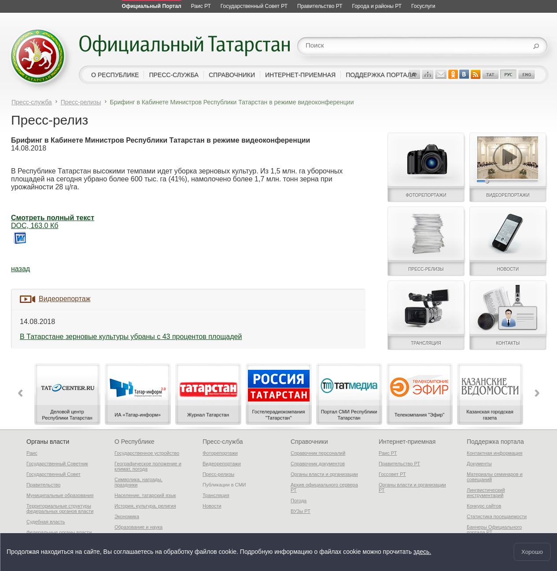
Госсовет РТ (392, 474)
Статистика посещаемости (497, 516)
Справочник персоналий (318, 453)
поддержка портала (380, 74)
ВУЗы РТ (300, 511)
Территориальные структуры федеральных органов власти (59, 508)
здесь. (422, 552)
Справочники (309, 441)
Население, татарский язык (145, 495)
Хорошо (532, 552)
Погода (298, 500)
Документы (479, 463)
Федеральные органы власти (59, 532)
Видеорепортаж (64, 298)
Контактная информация (494, 453)
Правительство (43, 484)
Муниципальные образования (59, 495)
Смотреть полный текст (52, 217)
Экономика (126, 516)
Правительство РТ (399, 463)
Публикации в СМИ (224, 484)
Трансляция (216, 495)
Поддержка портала (495, 441)
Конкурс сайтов (484, 505)
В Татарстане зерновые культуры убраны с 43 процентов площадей (131, 336)
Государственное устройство (146, 453)
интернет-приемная (300, 74)
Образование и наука (138, 527)
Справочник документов (318, 463)
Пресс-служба (31, 102)
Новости (212, 505)
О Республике (134, 441)
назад (20, 269)
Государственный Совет (53, 474)
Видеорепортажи (222, 463)
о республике (115, 74)
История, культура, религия (145, 505)
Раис (31, 453)
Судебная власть (45, 521)
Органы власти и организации (324, 474)
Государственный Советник (57, 463)
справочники (232, 74)
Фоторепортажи (220, 453)
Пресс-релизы (81, 102)
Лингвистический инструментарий (486, 492)
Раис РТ (388, 453)
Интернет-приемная (407, 441)
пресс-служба (174, 74)
